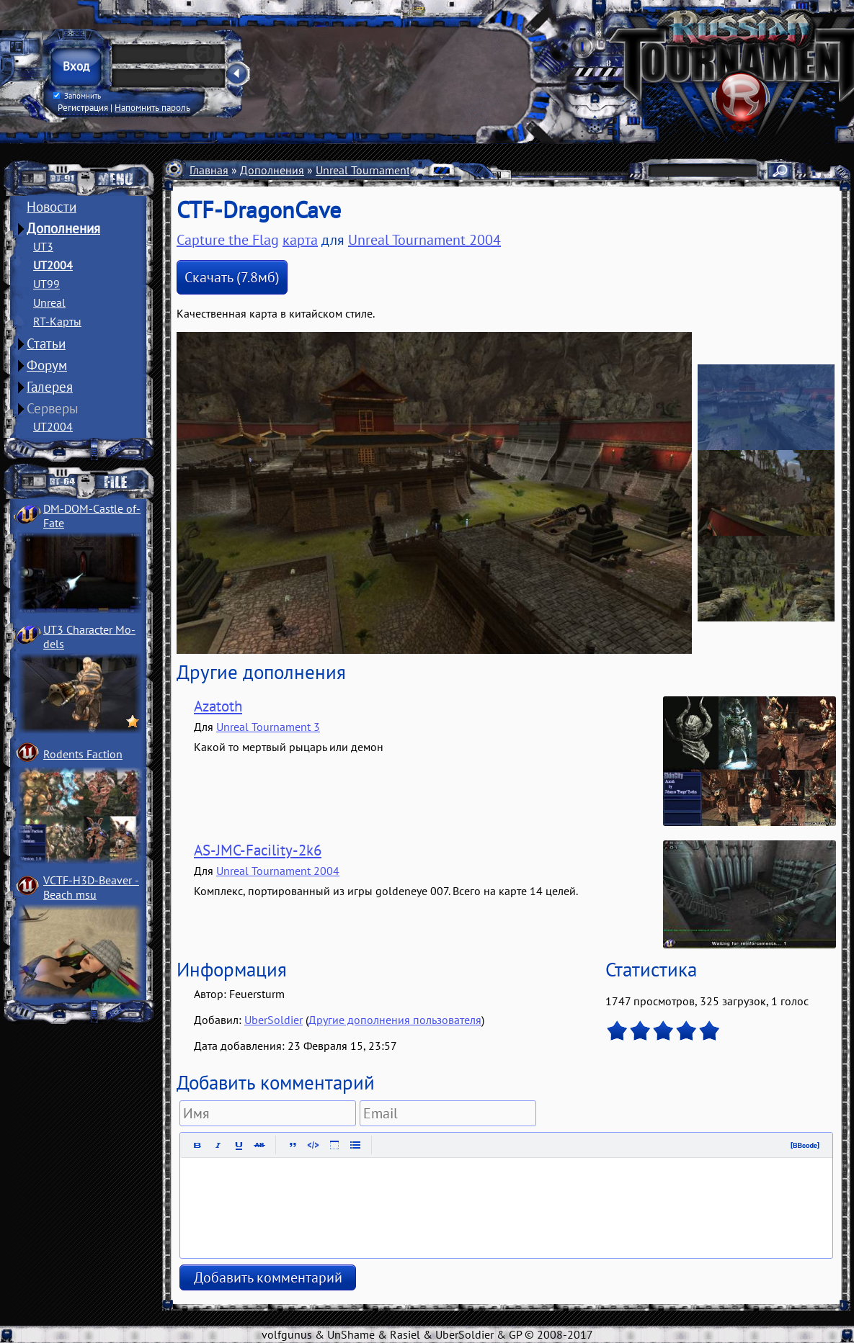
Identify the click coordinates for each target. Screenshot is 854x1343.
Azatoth (218, 706)
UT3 (43, 246)
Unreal (49, 302)
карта (300, 239)
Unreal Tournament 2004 (377, 170)
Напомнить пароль (152, 107)
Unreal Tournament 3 (268, 726)
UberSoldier (273, 1019)
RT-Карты (57, 321)
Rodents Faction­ (83, 754)
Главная (209, 170)
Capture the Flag (228, 239)
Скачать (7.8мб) (232, 277)
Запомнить (77, 96)
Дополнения (63, 228)
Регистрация (83, 107)
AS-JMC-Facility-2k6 (257, 850)
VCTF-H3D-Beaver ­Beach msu (91, 887)
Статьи (46, 343)
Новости (51, 206)
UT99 (46, 284)
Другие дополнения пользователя (394, 1019)
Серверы (53, 408)
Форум (47, 365)
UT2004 (53, 265)
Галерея (50, 386)
